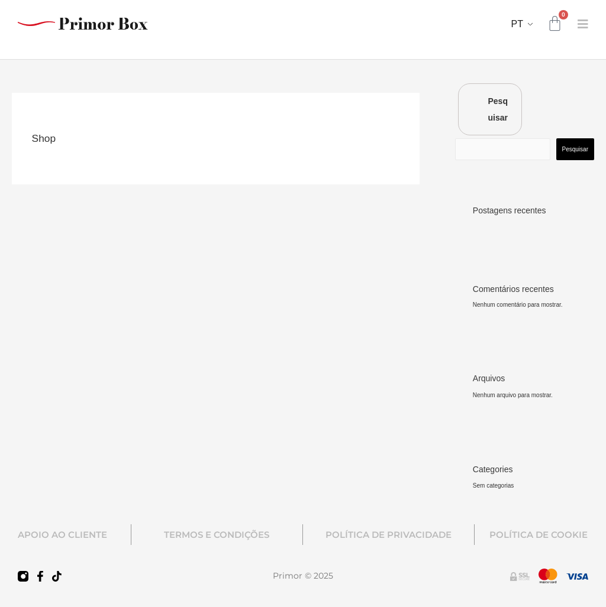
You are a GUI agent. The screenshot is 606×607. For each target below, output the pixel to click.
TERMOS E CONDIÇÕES (216, 534)
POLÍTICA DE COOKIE (538, 534)
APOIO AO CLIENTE (62, 534)
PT (517, 24)
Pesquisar (498, 109)
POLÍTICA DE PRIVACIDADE (388, 534)
